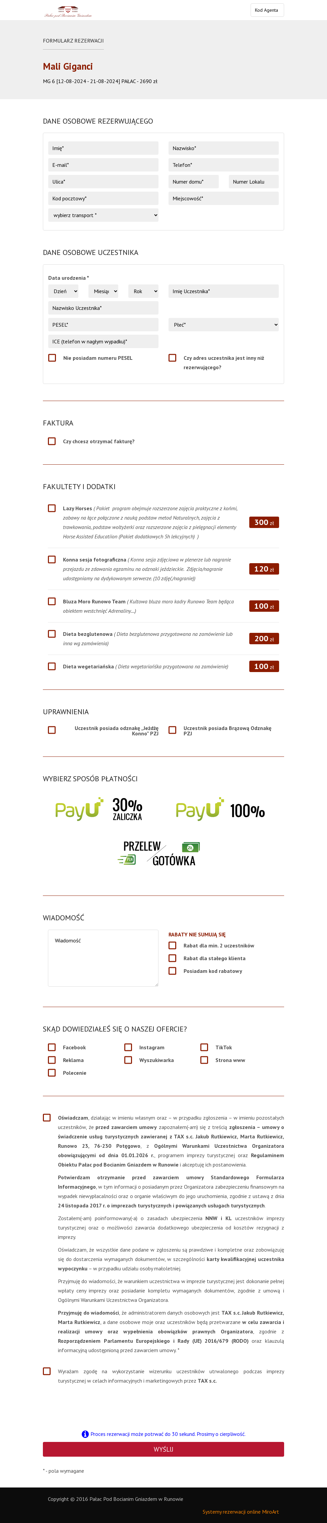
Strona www (230, 1060)
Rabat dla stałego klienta (215, 958)
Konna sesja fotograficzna (147, 569)
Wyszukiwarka (156, 1060)
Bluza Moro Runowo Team (148, 606)
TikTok (223, 1047)
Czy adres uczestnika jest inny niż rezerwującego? (224, 362)
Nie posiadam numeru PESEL (98, 357)
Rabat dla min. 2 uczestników (219, 945)
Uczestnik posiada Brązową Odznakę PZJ (227, 730)
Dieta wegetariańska (145, 666)
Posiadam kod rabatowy (213, 971)
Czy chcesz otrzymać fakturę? (99, 441)
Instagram (152, 1047)
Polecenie (74, 1072)
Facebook (74, 1047)
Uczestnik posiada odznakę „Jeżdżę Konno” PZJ (116, 730)
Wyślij (163, 1449)
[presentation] (163, 1407)
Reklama (73, 1060)
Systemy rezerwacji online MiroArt (241, 1511)
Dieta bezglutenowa (148, 639)
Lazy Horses (150, 522)
